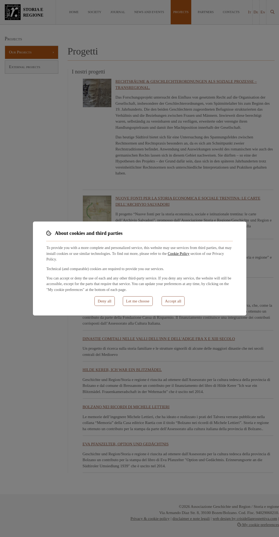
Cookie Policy (178, 253)
